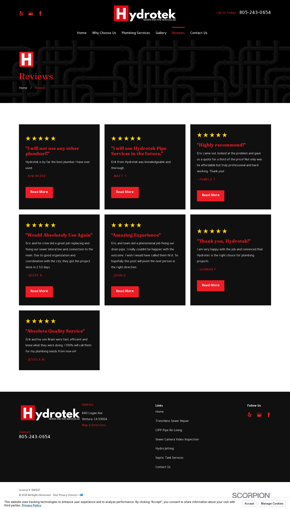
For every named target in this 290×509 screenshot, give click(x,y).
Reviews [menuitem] (178, 33)
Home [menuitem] (82, 33)
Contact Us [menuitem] (198, 33)
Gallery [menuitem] (161, 33)
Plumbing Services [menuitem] (136, 33)
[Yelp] (21, 13)
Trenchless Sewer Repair (172, 421)
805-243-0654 (255, 13)
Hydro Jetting (164, 449)
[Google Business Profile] (30, 13)
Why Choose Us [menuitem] (104, 33)
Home (159, 412)
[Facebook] (40, 13)
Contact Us (163, 467)
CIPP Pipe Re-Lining (168, 430)
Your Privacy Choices (68, 495)
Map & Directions (94, 425)
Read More (39, 192)
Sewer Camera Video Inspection (177, 440)
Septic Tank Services (169, 458)
